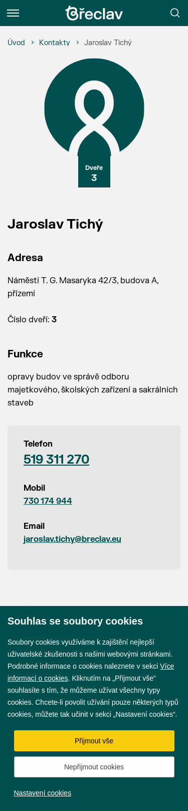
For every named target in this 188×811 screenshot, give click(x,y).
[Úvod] (16, 43)
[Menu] (13, 13)
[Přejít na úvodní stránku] (94, 13)
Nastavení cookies (42, 793)
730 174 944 (48, 501)
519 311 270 (56, 460)
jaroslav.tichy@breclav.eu (72, 539)
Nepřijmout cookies (94, 767)
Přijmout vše (94, 741)
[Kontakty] (54, 43)
